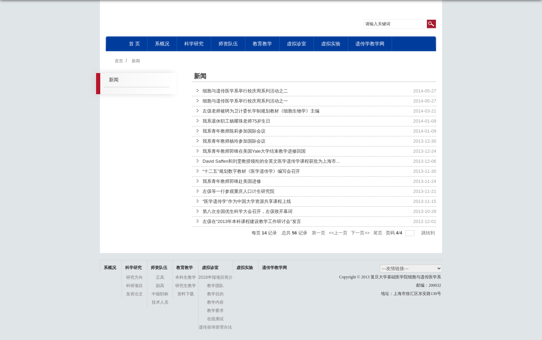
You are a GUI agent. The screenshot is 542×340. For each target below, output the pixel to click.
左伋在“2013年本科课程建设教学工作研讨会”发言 (252, 221)
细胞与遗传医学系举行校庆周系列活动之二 (245, 90)
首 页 (134, 43)
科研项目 (134, 285)
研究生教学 (185, 285)
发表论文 (134, 294)
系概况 (162, 43)
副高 (160, 285)
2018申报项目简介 (215, 277)
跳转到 (428, 232)
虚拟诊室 (296, 43)
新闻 (136, 61)
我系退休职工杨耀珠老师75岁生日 (236, 121)
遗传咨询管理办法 (215, 327)
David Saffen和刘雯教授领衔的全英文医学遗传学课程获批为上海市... (271, 161)
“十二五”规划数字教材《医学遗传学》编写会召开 (251, 171)
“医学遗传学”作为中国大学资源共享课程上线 (247, 201)
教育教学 (262, 43)
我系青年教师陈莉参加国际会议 (234, 131)
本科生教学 (185, 277)
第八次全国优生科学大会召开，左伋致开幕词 (247, 211)
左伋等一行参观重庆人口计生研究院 (238, 191)
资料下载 (185, 294)
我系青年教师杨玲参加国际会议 (234, 141)
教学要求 (215, 310)
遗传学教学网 (369, 43)
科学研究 (194, 43)
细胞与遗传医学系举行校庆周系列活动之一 (245, 101)
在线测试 (215, 318)
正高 (160, 277)
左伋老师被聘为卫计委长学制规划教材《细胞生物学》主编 (261, 111)
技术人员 (160, 302)
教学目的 (215, 294)
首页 (119, 61)
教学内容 (215, 302)
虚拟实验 (330, 43)
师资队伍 (228, 43)
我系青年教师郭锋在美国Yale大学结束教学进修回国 (254, 151)
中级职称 (160, 294)
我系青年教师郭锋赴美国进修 (232, 181)
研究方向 (134, 277)
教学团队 (215, 285)
